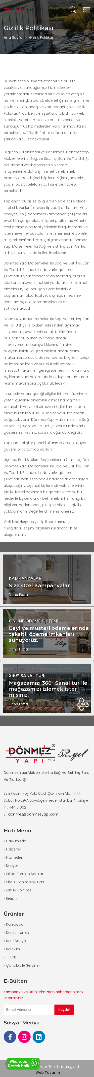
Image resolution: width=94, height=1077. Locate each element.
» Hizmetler (13, 857)
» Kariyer (11, 865)
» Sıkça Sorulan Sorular (23, 873)
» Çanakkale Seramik (22, 965)
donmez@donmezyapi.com (33, 814)
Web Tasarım (48, 1072)
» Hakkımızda (15, 841)
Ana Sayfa (13, 43)
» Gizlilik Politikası (18, 890)
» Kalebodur (14, 924)
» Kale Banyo (15, 940)
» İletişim (11, 898)
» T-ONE (10, 957)
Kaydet (64, 1009)
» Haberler (12, 849)
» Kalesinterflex (16, 932)
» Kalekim (12, 948)
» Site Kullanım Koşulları (24, 882)
